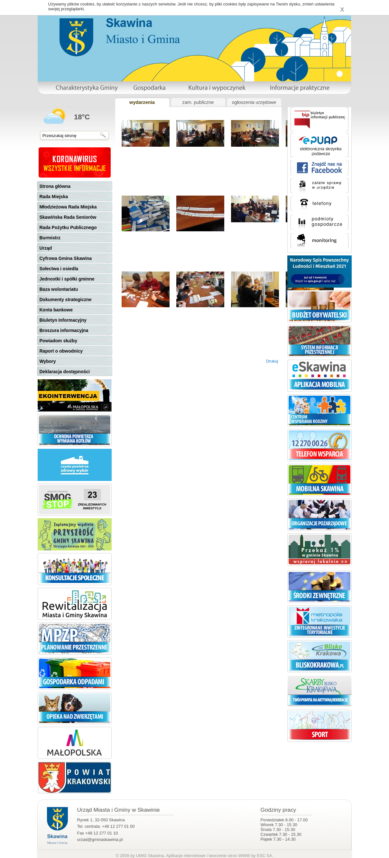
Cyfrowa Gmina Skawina (66, 258)
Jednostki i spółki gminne (67, 278)
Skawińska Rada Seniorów (68, 217)
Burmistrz (50, 237)
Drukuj (272, 361)
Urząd (46, 248)
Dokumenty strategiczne (66, 299)
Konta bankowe (56, 309)
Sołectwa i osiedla (59, 268)
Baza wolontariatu (59, 289)
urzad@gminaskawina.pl (100, 839)
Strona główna (55, 186)
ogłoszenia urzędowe (254, 102)
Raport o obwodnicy (61, 351)
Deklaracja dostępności (65, 371)
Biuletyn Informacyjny (63, 320)
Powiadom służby (58, 340)
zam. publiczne (198, 102)
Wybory (48, 361)
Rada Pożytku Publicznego (68, 227)
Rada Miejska (54, 196)
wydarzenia (142, 102)
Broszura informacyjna (64, 330)
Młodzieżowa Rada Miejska (68, 206)
